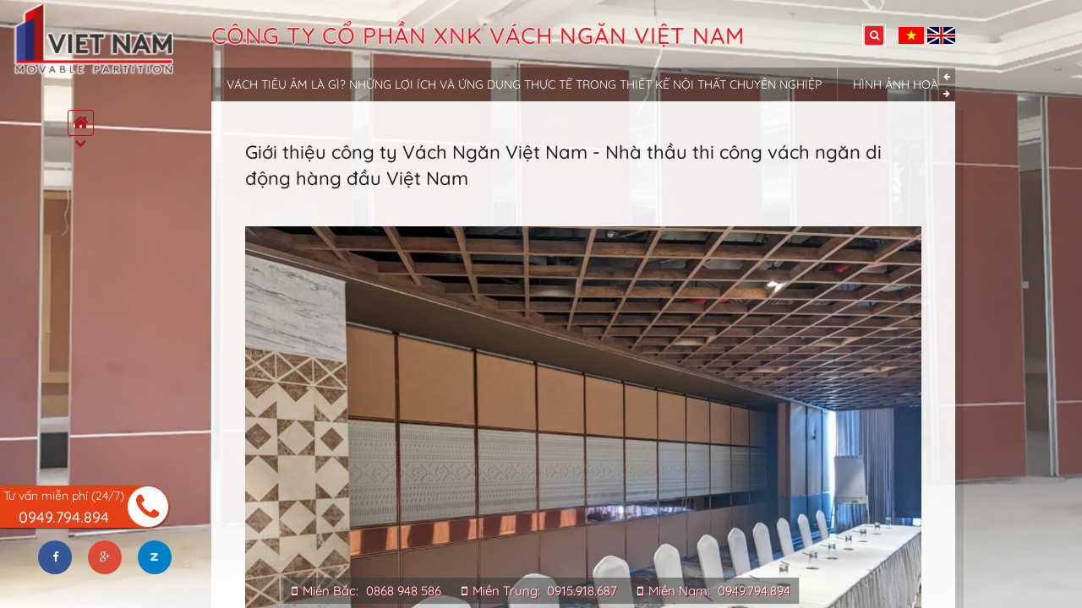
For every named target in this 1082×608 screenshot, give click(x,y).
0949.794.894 (754, 591)
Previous (947, 75)
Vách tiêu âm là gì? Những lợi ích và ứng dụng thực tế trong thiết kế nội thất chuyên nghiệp (524, 84)
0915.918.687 (582, 591)
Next (947, 93)
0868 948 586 (403, 591)
